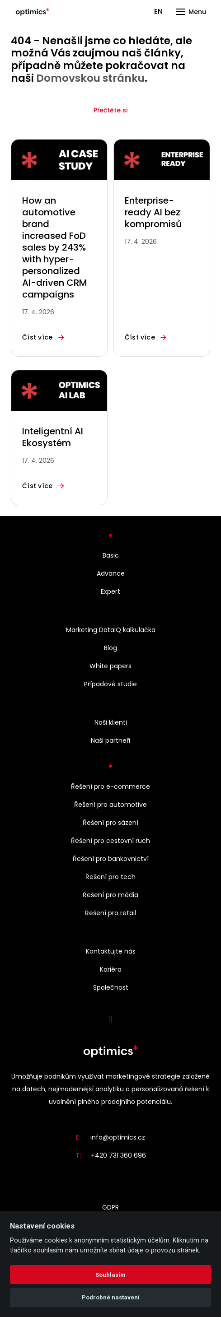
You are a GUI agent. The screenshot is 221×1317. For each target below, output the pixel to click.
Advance (111, 573)
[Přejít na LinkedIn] (110, 1019)
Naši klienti (110, 722)
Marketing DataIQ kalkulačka (110, 629)
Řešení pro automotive (110, 804)
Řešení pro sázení (110, 822)
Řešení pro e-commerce (110, 786)
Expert (110, 591)
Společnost (110, 987)
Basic (111, 555)
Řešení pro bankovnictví (111, 858)
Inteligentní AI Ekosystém (52, 437)
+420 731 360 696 (118, 1155)
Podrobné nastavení (111, 1297)
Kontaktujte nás (111, 951)
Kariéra (111, 969)
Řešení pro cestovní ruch (110, 840)
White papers (110, 665)
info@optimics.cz (117, 1137)
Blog (110, 647)
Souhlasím (110, 1274)
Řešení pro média (110, 894)
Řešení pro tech (110, 876)
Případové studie (110, 684)
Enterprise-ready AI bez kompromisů (153, 212)
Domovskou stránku (90, 78)
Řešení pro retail (110, 912)
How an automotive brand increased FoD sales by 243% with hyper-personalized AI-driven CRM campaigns (54, 247)
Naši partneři (110, 740)
